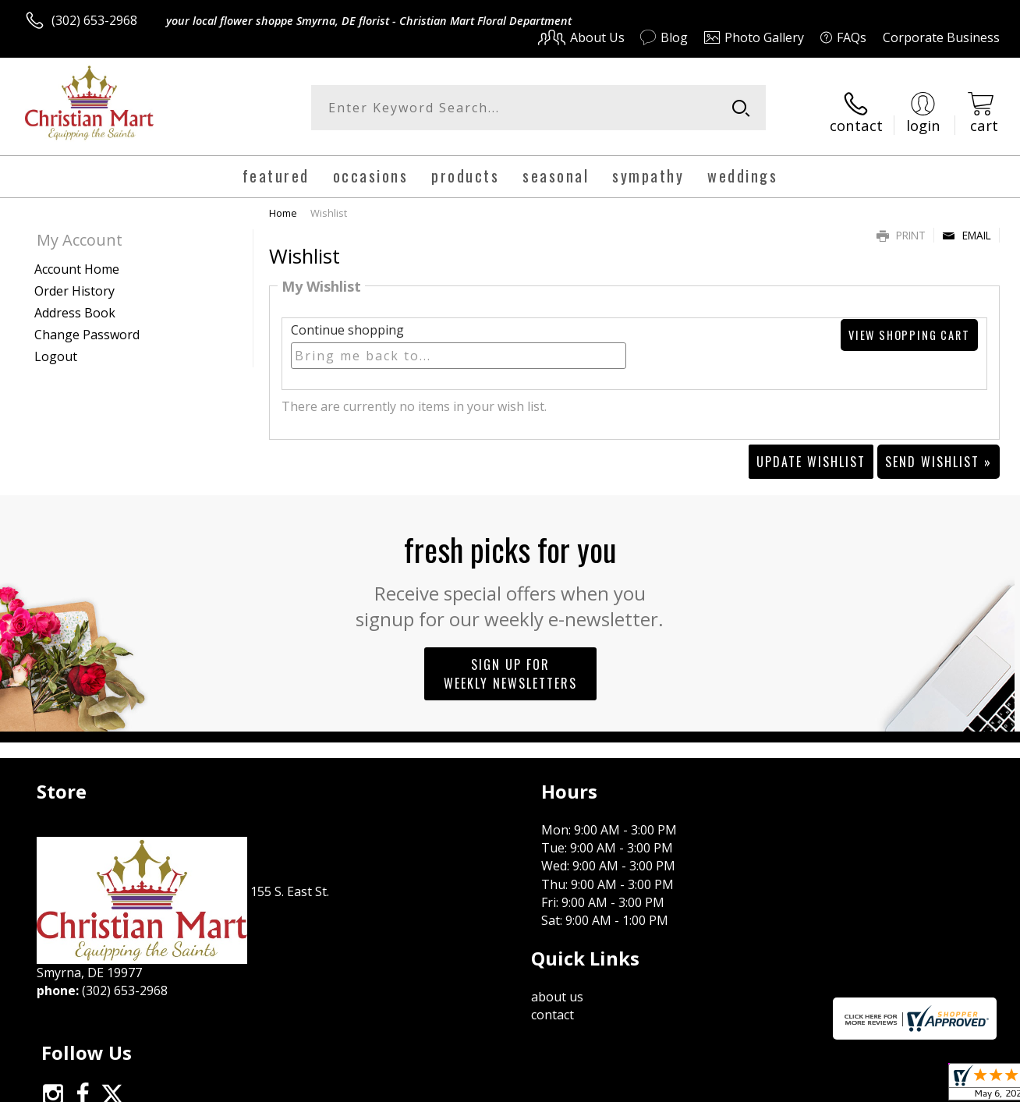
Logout (55, 348)
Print (901, 227)
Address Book (74, 305)
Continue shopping (347, 322)
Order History (74, 283)
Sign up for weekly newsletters (510, 666)
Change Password (87, 326)
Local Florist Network (859, 1086)
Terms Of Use (657, 1086)
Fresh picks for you (510, 571)
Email (966, 227)
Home (283, 205)
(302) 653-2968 (94, 20)
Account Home (76, 261)
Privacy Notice (749, 1086)
